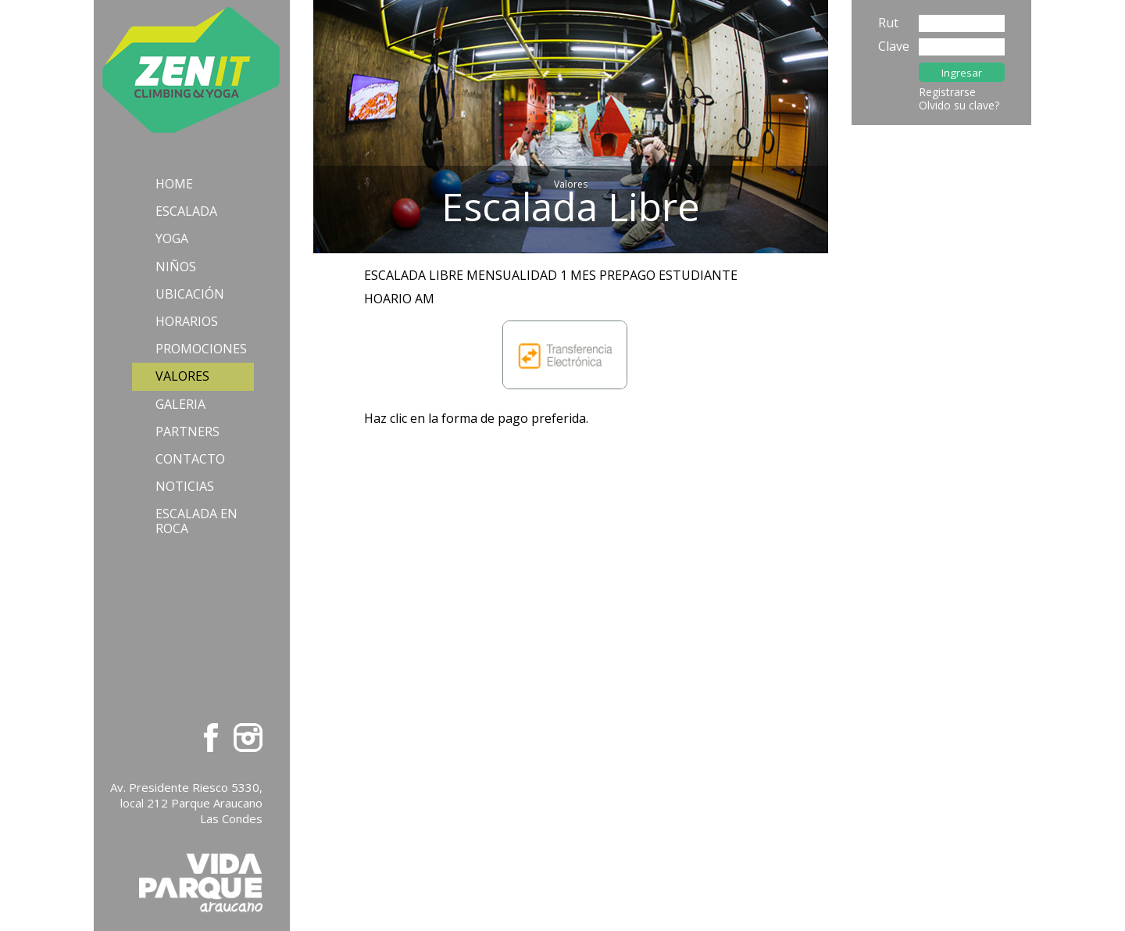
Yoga (171, 238)
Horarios (186, 321)
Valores (182, 376)
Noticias (184, 486)
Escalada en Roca (196, 521)
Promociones (201, 348)
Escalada (186, 211)
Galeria (180, 404)
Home (174, 183)
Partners (187, 431)
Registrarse (947, 91)
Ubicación (189, 294)
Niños (175, 266)
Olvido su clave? (959, 105)
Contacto (190, 458)
